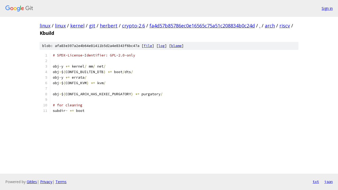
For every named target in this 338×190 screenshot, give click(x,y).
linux (45, 25)
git (92, 25)
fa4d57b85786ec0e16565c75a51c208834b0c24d (202, 25)
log (161, 46)
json (328, 181)
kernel (77, 25)
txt (316, 181)
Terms (61, 181)
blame (176, 46)
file (148, 46)
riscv (284, 25)
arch (270, 25)
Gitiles (32, 181)
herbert (109, 25)
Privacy (46, 181)
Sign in (327, 8)
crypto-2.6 (133, 25)
